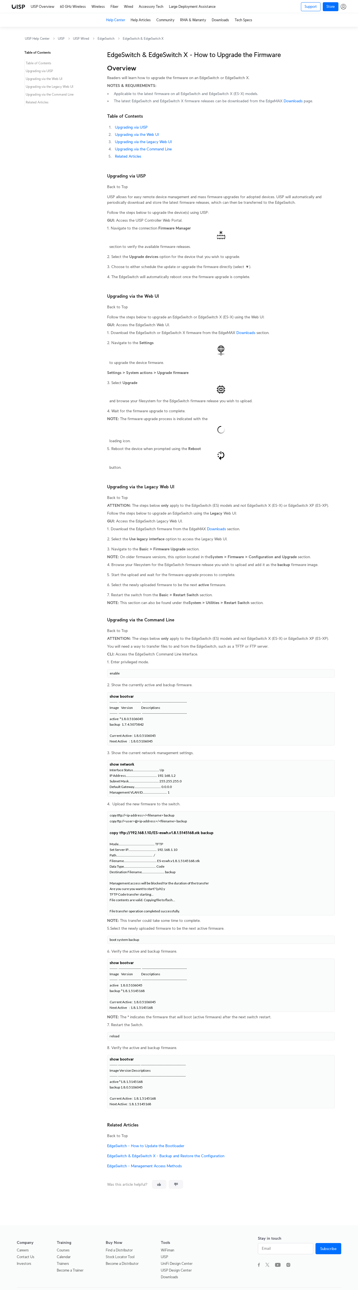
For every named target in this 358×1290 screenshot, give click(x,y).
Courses (63, 1250)
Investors (24, 1263)
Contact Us (25, 1257)
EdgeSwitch (106, 38)
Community (165, 20)
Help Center (115, 20)
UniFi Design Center (176, 1263)
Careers (23, 1250)
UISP (61, 38)
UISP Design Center (176, 1270)
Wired (128, 6)
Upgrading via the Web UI (137, 134)
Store (330, 6)
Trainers (63, 1263)
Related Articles (128, 156)
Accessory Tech (151, 6)
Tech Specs (243, 20)
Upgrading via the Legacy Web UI (143, 141)
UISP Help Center (37, 38)
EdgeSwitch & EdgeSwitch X (143, 38)
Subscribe (328, 1248)
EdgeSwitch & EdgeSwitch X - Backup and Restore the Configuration (165, 1156)
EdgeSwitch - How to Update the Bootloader (145, 1146)
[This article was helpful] (159, 1184)
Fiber (114, 6)
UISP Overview (42, 6)
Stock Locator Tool (120, 1257)
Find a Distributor (119, 1250)
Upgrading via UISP (131, 127)
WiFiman (167, 1250)
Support (311, 6)
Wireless (98, 6)
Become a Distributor (122, 1263)
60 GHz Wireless (73, 6)
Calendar (63, 1257)
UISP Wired (81, 38)
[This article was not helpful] (176, 1184)
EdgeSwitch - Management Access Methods (144, 1166)
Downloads (220, 20)
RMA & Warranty (193, 20)
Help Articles (141, 20)
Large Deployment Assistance (192, 6)
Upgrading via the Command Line (143, 149)
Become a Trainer (70, 1270)
